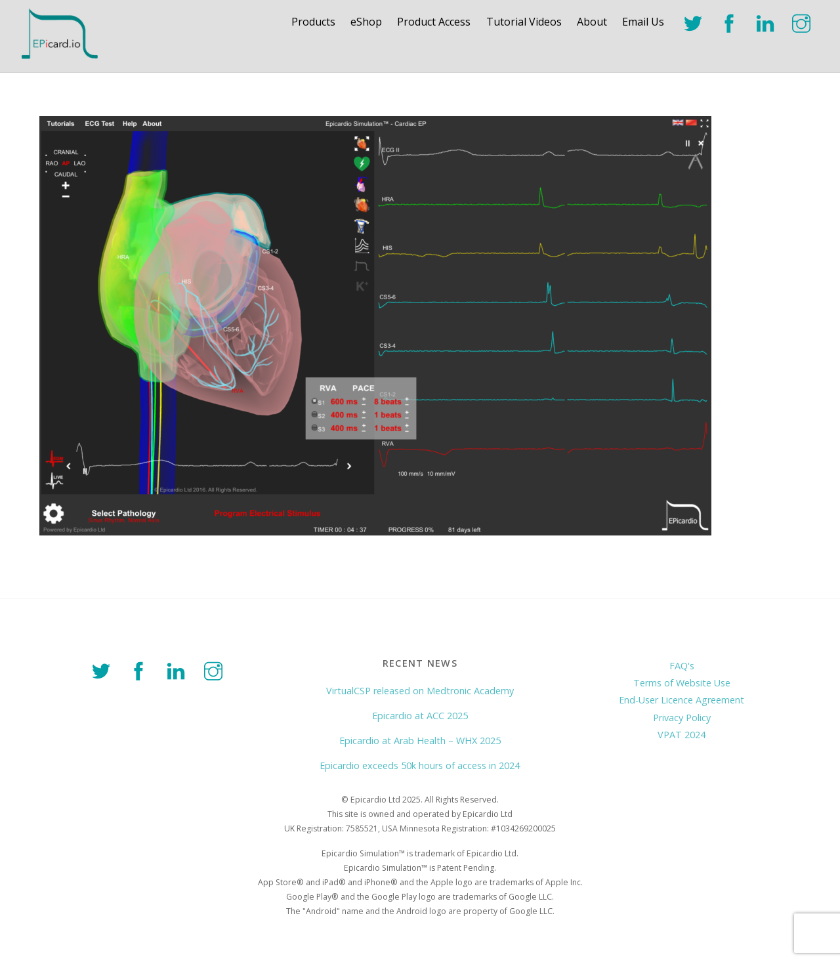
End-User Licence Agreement (681, 700)
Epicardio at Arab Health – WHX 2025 (420, 740)
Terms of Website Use (681, 683)
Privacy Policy (682, 717)
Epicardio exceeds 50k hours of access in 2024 (420, 765)
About (592, 21)
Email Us (643, 21)
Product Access (434, 21)
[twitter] (695, 21)
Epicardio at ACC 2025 (420, 715)
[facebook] (731, 21)
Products (313, 21)
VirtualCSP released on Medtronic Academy (420, 690)
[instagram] (803, 21)
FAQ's (681, 665)
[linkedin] (767, 21)
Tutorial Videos (524, 21)
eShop (366, 21)
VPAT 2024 (681, 734)
